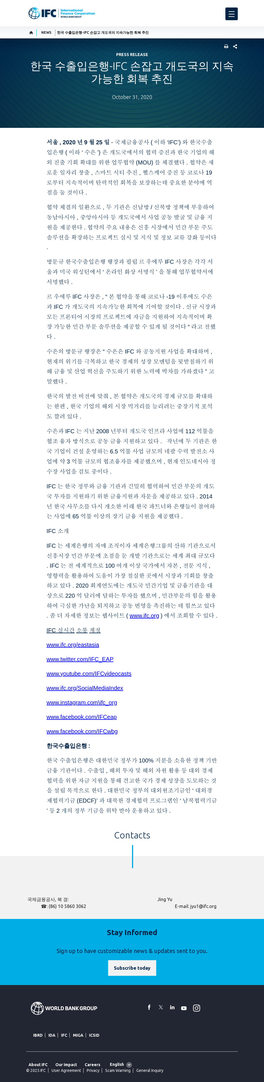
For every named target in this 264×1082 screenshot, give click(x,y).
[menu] (231, 14)
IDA (51, 1035)
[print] (225, 47)
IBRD (38, 1035)
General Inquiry (149, 1070)
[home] (31, 32)
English (117, 1064)
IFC (64, 1035)
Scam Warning (118, 1070)
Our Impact (66, 1064)
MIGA (78, 1035)
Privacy (93, 1070)
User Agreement (66, 1070)
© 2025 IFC (36, 1070)
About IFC (38, 1064)
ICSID (94, 1035)
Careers (92, 1064)
